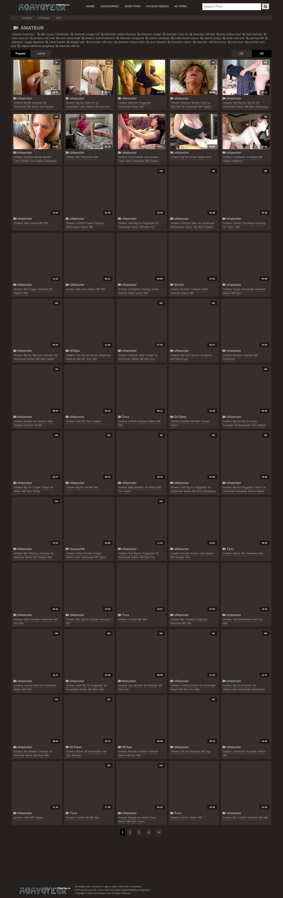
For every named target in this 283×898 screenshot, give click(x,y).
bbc (26, 289)
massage (152, 685)
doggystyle (145, 102)
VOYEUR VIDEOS (157, 6)
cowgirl (45, 487)
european (37, 102)
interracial (43, 289)
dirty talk (175, 106)
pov (108, 106)
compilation (239, 157)
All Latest (27, 18)
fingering (99, 223)
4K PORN (180, 6)
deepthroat (50, 161)
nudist (155, 289)
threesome (87, 157)
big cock (37, 355)
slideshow (237, 161)
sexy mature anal (229, 34)
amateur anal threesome (98, 38)
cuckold (33, 223)
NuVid (177, 284)
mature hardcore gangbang (35, 46)
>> (158, 832)
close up (90, 102)
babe (194, 223)
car (35, 421)
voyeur (230, 227)
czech (253, 421)
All (262, 53)
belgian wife (76, 42)
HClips (73, 350)
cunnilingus (248, 223)
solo (42, 106)
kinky (254, 425)
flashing (146, 289)
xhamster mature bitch (129, 42)
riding (36, 491)
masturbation (73, 227)
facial (121, 161)
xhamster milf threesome (209, 42)
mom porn (236, 42)
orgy (208, 751)
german (195, 355)
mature (90, 106)
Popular (21, 53)
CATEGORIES (110, 6)
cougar (32, 289)
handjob (18, 425)
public (131, 293)
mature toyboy (210, 38)
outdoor (122, 293)
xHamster (22, 98)
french (258, 487)
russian (205, 421)
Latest (41, 53)
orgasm (207, 106)
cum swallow (37, 161)
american (186, 102)
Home (90, 6)
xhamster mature (179, 42)
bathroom (133, 102)
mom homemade (68, 38)
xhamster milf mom (99, 42)
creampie (195, 289)
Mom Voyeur (40, 7)
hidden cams (73, 557)
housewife (260, 289)
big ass (80, 102)
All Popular (44, 18)
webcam (76, 755)
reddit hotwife (55, 42)
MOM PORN (133, 6)
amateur (18, 102)
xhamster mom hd (175, 34)
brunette (185, 289)
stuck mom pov (234, 38)
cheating (33, 553)
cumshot (80, 223)
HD (241, 53)
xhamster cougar (149, 34)
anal (235, 102)
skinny (35, 106)
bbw (78, 289)
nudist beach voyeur (185, 38)
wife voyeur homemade (53, 34)
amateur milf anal (42, 38)
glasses (194, 553)
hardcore (175, 293)
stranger (179, 557)
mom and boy (252, 34)
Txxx (123, 417)
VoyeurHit (75, 549)
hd (44, 102)
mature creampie (157, 38)
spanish (49, 106)
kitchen (193, 157)
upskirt (50, 359)
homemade (20, 106)
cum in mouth (21, 161)
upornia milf (255, 38)
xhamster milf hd (67, 46)
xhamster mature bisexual (118, 34)
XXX (58, 18)
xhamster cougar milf (85, 34)
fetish (205, 289)
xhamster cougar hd (130, 38)
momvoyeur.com (41, 891)
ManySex (127, 681)
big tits (251, 102)
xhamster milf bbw (202, 34)
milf (29, 106)
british (79, 553)
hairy (128, 161)
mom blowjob (156, 42)
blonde (27, 102)
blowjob (195, 102)
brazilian (139, 487)
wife (96, 157)
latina (82, 106)
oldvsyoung (261, 106)
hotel (202, 553)
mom (102, 106)
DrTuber (178, 417)
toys (88, 359)
